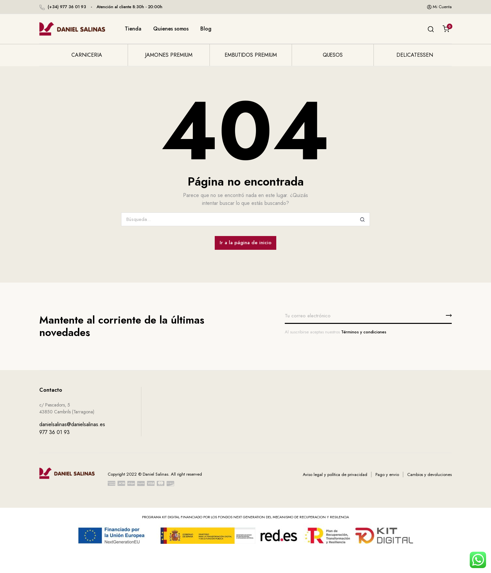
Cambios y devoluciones (429, 474)
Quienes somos (171, 28)
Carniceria (86, 55)
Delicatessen (414, 55)
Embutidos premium (251, 55)
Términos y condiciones (363, 332)
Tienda (133, 28)
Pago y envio (387, 474)
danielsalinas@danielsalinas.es (72, 424)
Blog (205, 28)
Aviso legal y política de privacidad (335, 474)
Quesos (333, 55)
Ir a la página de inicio (245, 242)
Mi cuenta (439, 6)
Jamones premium (168, 55)
